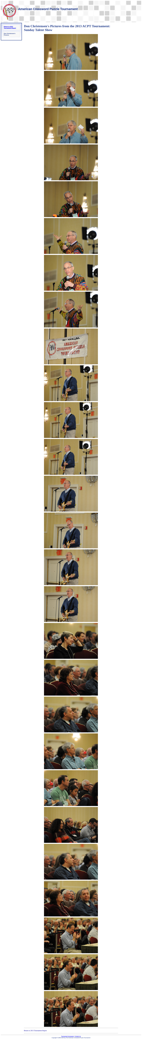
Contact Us (78, 1036)
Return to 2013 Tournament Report (10, 27)
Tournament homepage (67, 1036)
